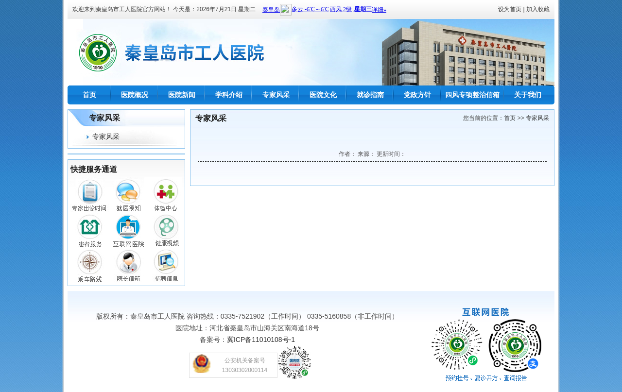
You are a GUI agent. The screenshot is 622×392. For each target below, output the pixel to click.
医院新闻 (181, 95)
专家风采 (276, 95)
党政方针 (417, 95)
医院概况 (134, 95)
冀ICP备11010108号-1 (261, 339)
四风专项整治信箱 (472, 95)
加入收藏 (538, 9)
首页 (89, 95)
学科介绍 (228, 95)
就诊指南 (370, 95)
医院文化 (323, 95)
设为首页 (509, 9)
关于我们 (527, 95)
